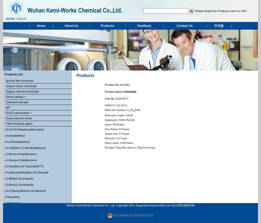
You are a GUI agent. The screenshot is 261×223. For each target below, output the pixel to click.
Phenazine (13, 196)
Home (41, 26)
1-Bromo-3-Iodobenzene (21, 160)
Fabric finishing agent (19, 123)
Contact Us (185, 26)
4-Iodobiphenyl (15, 135)
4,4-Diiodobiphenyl (18, 141)
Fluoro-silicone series (19, 118)
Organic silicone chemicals (22, 91)
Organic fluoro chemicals (21, 86)
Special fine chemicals (19, 80)
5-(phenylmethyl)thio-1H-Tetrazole (27, 172)
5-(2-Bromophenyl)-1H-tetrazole (26, 190)
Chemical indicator (17, 102)
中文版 (219, 26)
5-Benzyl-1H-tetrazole (19, 184)
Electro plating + (16, 96)
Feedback (144, 26)
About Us (71, 26)
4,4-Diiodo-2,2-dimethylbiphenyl (26, 147)
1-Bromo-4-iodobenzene (21, 154)
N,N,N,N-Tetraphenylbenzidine (25, 129)
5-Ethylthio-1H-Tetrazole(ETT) (25, 166)
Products (107, 26)
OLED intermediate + (19, 112)
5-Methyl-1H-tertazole (19, 178)
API (8, 107)
